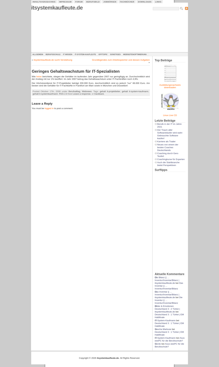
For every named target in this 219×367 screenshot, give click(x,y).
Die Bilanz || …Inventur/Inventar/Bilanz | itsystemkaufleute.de (167, 280)
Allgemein (38, 54)
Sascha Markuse (163, 329)
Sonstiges (115, 54)
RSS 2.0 (63, 94)
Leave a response (82, 94)
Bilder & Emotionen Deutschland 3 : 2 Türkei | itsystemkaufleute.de (167, 309)
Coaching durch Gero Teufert (167, 154)
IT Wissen (67, 54)
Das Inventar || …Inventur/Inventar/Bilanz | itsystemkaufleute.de (167, 295)
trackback (99, 94)
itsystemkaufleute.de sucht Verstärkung (53, 60)
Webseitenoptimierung (135, 54)
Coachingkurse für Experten (171, 159)
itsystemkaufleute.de (57, 8)
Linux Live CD (170, 115)
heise (39, 76)
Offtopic (102, 54)
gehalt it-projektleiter (110, 91)
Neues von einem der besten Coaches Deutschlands (167, 147)
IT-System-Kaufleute (85, 54)
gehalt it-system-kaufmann (135, 91)
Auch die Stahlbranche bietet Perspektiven (168, 163)
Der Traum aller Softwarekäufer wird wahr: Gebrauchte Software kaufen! (170, 134)
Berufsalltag (74, 91)
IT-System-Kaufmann (165, 320)
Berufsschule (53, 54)
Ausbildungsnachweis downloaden (170, 86)
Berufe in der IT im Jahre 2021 (169, 125)
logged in (49, 108)
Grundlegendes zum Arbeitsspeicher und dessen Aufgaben (121, 60)
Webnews (87, 91)
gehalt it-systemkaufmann (45, 94)
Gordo (158, 344)
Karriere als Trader (166, 141)
